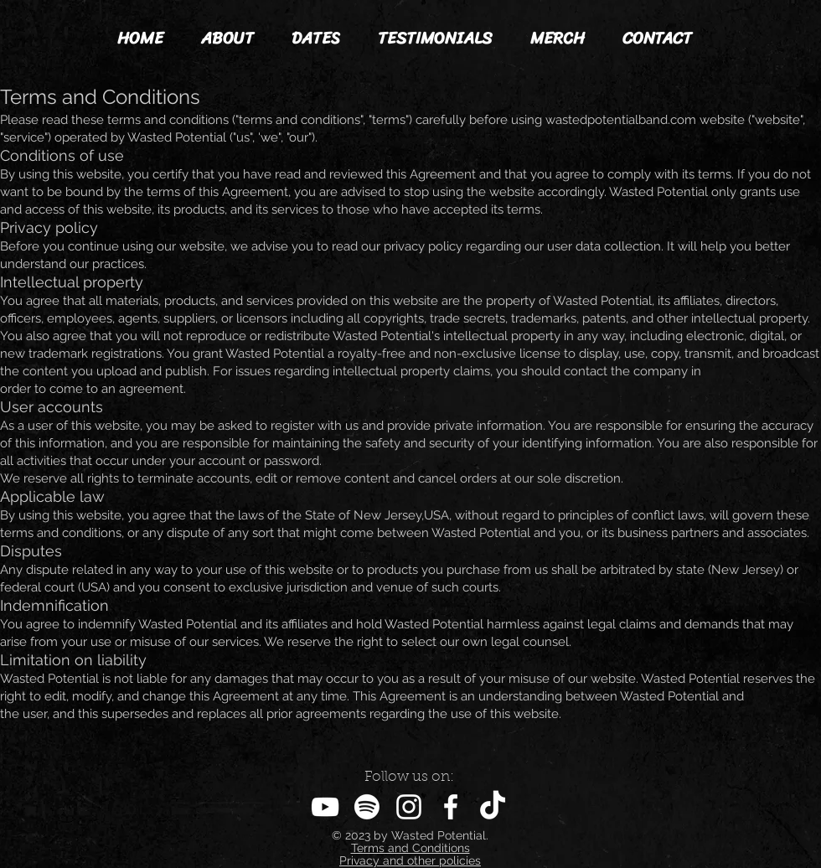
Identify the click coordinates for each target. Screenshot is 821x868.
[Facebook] (450, 807)
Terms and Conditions (410, 848)
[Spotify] (367, 807)
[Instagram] (409, 807)
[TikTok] (492, 807)
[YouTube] (325, 807)
